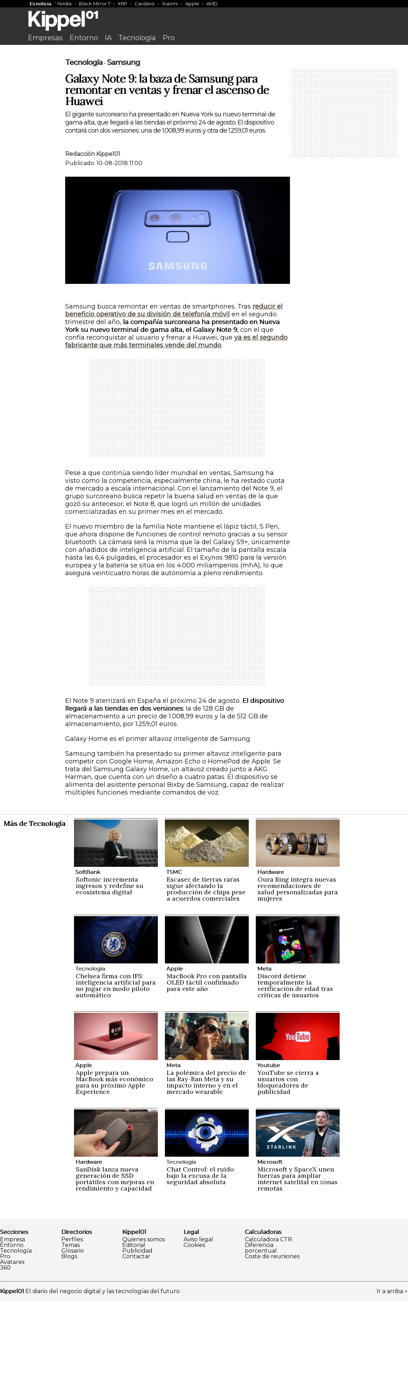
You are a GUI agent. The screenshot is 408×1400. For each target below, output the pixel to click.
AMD (212, 3)
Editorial (134, 1344)
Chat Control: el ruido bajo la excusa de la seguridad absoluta (200, 1274)
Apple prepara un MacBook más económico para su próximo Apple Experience (114, 1180)
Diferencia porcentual (261, 1346)
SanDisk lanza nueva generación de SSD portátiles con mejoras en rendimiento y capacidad (115, 1277)
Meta (264, 1067)
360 (5, 1366)
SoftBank (87, 970)
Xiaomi (170, 3)
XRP (122, 3)
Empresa (12, 1338)
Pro (168, 38)
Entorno (83, 38)
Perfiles (72, 1338)
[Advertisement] (204, 101)
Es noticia (40, 3)
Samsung (123, 161)
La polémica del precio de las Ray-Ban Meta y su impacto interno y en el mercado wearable (206, 1180)
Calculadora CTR (268, 1338)
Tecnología (137, 38)
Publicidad (137, 1349)
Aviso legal (198, 1338)
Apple (192, 3)
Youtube (268, 1164)
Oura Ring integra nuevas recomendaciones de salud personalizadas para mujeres (298, 987)
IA (108, 38)
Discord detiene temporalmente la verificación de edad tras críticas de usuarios (295, 1084)
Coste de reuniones (272, 1355)
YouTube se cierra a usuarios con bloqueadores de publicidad (288, 1180)
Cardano (145, 3)
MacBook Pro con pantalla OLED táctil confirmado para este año (207, 1081)
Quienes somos (143, 1338)
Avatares (12, 1361)
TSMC (174, 970)
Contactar (136, 1355)
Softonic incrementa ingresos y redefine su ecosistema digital (109, 984)
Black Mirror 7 (94, 3)
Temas (70, 1344)
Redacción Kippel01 (92, 252)
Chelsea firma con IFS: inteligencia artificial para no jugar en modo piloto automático (116, 1084)
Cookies (194, 1344)
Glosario (72, 1349)
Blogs (69, 1355)
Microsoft (269, 1260)
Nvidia (64, 3)
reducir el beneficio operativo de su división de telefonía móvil (174, 409)
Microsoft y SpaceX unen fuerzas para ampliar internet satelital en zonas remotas (298, 1277)
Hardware (270, 970)
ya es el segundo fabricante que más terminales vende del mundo (176, 440)
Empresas (45, 38)
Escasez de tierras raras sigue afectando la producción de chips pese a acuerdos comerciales (206, 987)
